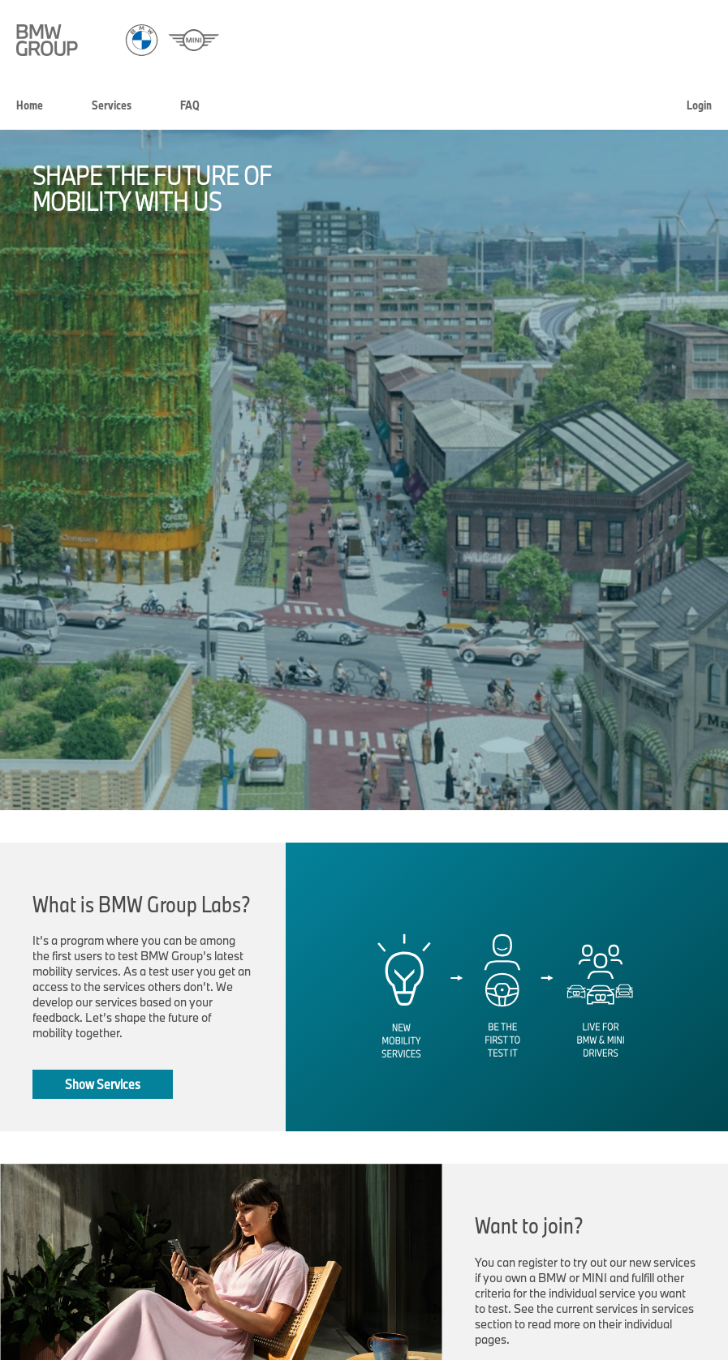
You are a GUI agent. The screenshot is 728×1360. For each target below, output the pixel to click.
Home (29, 105)
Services (111, 105)
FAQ (190, 105)
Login (699, 105)
